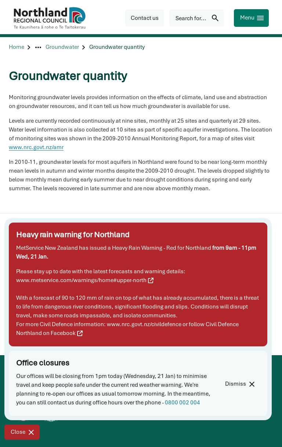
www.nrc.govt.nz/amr (36, 147)
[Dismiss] (239, 384)
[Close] (22, 432)
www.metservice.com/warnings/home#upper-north (84, 280)
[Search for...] (196, 18)
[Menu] (251, 18)
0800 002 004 (182, 402)
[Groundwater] (62, 47)
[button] (144, 18)
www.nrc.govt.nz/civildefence (144, 324)
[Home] (16, 47)
